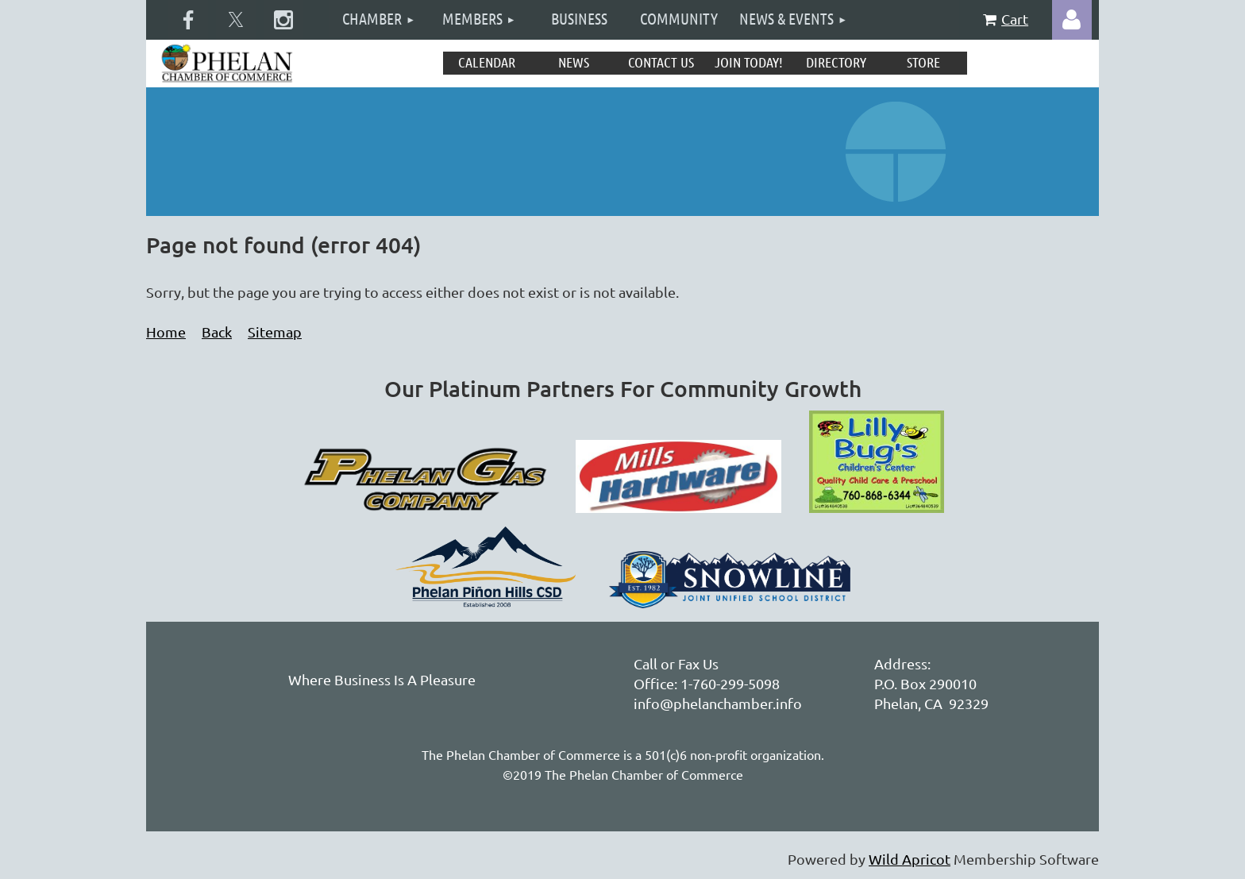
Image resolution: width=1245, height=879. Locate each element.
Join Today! (749, 62)
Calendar (486, 62)
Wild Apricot (909, 858)
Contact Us (661, 62)
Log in (1072, 20)
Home (166, 331)
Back (217, 331)
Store (923, 62)
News (573, 62)
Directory (836, 62)
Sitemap (275, 331)
